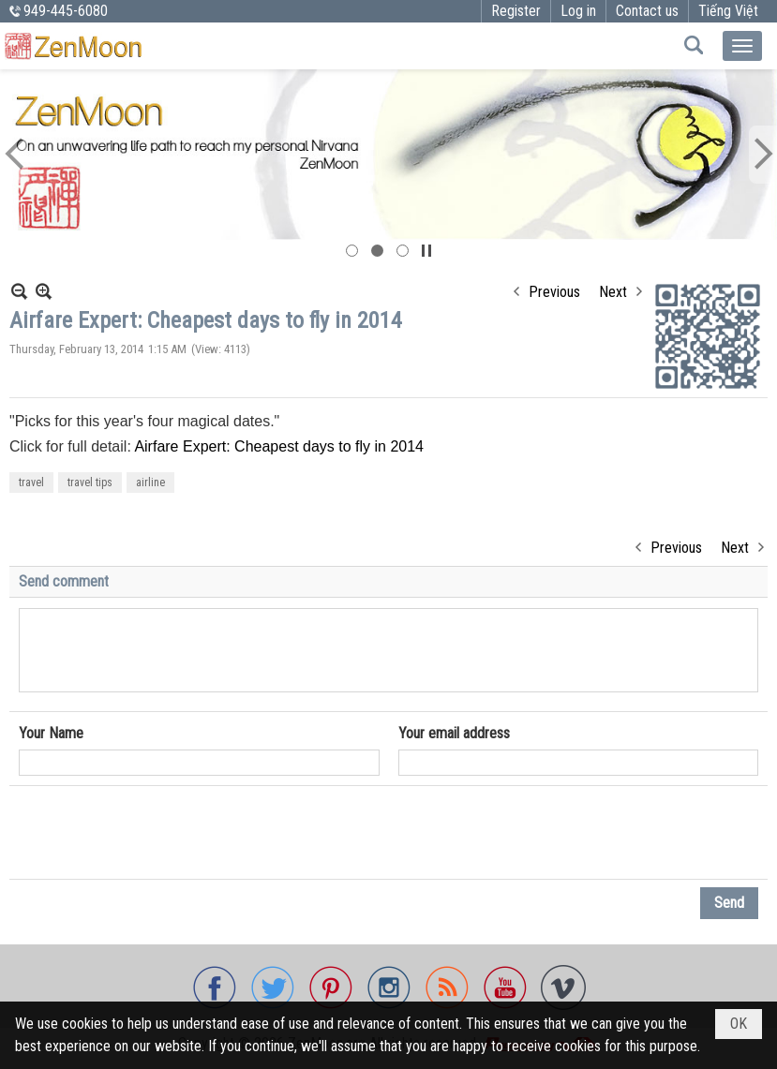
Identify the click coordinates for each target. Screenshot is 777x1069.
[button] (742, 46)
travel (31, 482)
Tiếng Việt (728, 11)
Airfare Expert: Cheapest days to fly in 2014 (279, 446)
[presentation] (161, 832)
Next (613, 292)
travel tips (89, 482)
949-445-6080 (65, 11)
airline (150, 482)
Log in (578, 11)
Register (516, 11)
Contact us (647, 11)
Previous (554, 292)
